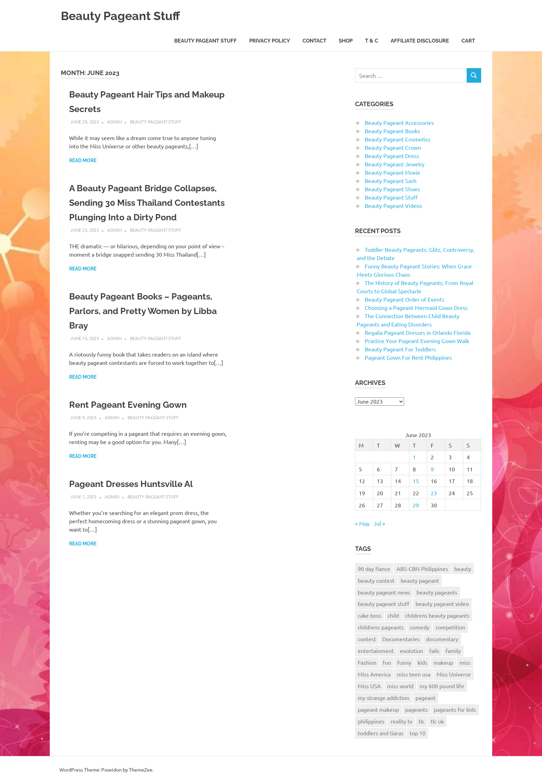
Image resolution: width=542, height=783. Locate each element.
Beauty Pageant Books (392, 130)
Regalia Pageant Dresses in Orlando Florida (417, 332)
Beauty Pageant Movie (392, 172)
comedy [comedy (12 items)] (419, 627)
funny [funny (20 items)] (404, 662)
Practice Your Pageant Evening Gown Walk (417, 340)
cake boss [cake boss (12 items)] (369, 615)
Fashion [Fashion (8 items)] (367, 662)
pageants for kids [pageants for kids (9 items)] (455, 709)
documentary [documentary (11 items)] (442, 638)
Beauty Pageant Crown (393, 147)
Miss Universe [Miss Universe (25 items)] (454, 674)
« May (362, 523)
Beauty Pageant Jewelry (394, 163)
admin (114, 122)
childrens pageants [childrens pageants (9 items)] (381, 627)
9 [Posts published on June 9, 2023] (432, 469)
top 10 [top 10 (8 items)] (418, 732)
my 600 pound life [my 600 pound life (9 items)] (442, 685)
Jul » (379, 523)
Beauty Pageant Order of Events (404, 299)
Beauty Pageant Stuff (127, 15)
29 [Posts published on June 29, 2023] (416, 504)
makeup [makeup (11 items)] (443, 662)
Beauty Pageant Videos (393, 205)
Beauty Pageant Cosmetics (397, 139)
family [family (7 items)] (453, 650)
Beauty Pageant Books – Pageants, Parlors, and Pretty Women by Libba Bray (136, 325)
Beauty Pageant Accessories (399, 122)
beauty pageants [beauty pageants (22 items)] (437, 592)
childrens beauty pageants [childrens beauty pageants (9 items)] (437, 615)
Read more (82, 160)
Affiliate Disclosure (420, 41)
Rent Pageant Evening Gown (134, 419)
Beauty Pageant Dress (392, 155)
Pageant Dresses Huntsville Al (139, 498)
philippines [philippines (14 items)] (371, 721)
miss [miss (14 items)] (464, 662)
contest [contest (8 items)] (367, 638)
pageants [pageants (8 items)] (416, 709)
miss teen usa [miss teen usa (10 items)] (413, 674)
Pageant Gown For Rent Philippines (408, 357)
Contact (314, 41)
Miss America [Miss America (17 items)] (374, 674)
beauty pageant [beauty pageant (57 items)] (420, 580)
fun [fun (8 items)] (387, 662)
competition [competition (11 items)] (450, 627)
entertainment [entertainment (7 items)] (376, 650)
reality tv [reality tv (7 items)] (401, 721)
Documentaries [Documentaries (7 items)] (401, 638)
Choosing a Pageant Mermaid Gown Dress (416, 307)
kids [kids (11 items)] (422, 662)
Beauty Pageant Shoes (392, 188)
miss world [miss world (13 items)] (400, 685)
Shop (346, 41)
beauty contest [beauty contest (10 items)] (376, 580)
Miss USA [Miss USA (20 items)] (369, 685)
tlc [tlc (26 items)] (421, 721)
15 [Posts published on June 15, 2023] (416, 480)
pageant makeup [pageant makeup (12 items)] (378, 709)
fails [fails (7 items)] (434, 650)
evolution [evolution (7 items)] (411, 650)
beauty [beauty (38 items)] (462, 568)
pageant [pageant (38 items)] (425, 697)
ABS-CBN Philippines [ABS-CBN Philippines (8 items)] (422, 568)
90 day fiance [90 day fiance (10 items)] (374, 568)
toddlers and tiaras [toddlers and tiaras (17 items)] (380, 732)
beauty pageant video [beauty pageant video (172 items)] (442, 603)
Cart (468, 41)
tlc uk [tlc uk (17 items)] (437, 721)
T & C (371, 41)
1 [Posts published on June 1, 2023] (414, 456)
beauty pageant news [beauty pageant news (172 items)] (384, 592)
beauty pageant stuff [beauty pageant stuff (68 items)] (383, 603)
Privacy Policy (269, 41)
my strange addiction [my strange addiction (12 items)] (383, 697)
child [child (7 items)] (393, 615)
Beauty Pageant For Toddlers (400, 349)
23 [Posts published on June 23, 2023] (434, 492)
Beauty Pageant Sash (391, 180)
